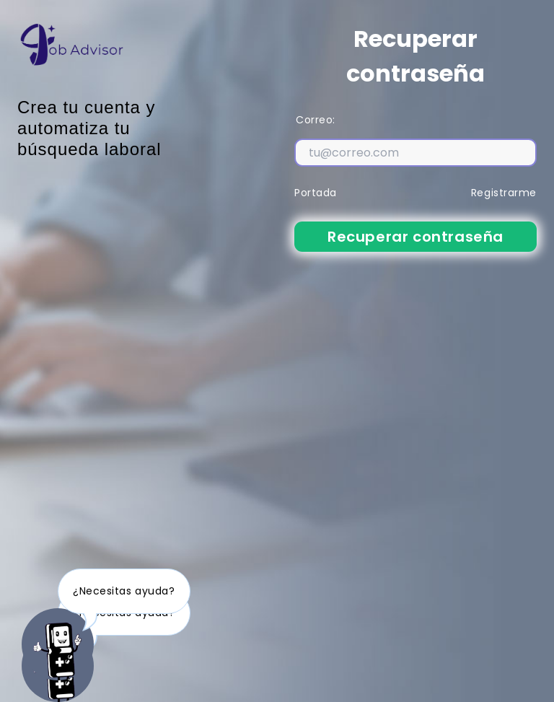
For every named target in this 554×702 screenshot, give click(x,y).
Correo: (315, 120)
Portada (315, 192)
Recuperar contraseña (415, 237)
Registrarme (504, 192)
